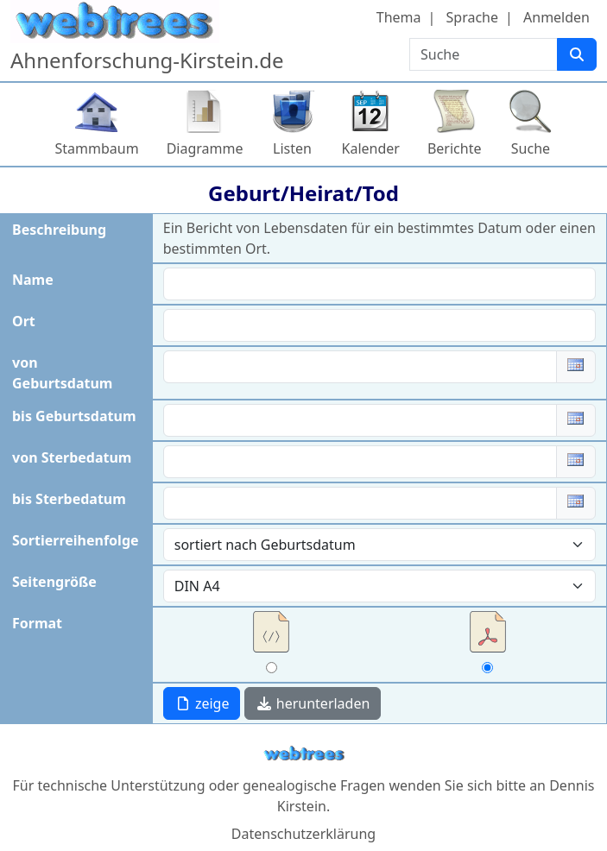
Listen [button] (292, 148)
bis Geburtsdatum (74, 416)
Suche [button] (530, 148)
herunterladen (313, 703)
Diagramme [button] (205, 148)
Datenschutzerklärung (303, 833)
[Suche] (577, 54)
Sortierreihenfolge (75, 540)
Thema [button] (398, 17)
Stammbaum (97, 148)
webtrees (304, 754)
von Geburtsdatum (62, 373)
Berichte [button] (454, 148)
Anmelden (556, 17)
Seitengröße (54, 581)
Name (33, 279)
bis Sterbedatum (69, 498)
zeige (202, 703)
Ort (23, 321)
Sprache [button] (472, 17)
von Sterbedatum (71, 457)
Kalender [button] (371, 148)
